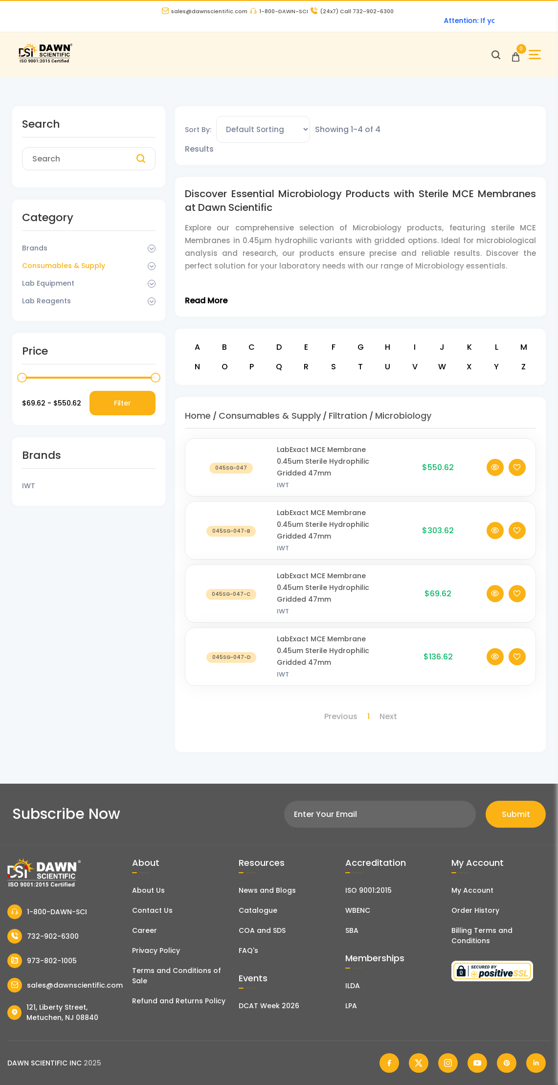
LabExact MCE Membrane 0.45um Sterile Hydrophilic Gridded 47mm (323, 474)
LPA (351, 1006)
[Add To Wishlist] (517, 480)
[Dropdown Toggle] (152, 248)
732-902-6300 (43, 936)
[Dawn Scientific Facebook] (389, 1063)
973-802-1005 (42, 960)
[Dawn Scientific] (45, 61)
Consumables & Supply (63, 266)
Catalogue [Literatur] (258, 910)
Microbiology (403, 415)
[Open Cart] (516, 55)
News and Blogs (267, 890)
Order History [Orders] (475, 910)
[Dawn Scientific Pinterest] (506, 1063)
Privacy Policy (156, 950)
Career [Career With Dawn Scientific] (144, 930)
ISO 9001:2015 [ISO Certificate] (368, 890)
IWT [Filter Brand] (28, 486)
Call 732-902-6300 (352, 11)
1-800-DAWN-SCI (279, 11)
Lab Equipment (48, 283)
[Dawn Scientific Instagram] (448, 1063)
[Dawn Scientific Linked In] (536, 1063)
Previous (340, 716)
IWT (283, 498)
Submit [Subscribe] (516, 814)
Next (388, 716)
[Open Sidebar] (535, 54)
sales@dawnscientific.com (204, 11)
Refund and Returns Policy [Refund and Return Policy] (178, 1001)
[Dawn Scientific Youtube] (477, 1063)
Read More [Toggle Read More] (206, 300)
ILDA (352, 986)
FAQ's (248, 950)
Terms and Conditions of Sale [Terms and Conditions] (176, 976)
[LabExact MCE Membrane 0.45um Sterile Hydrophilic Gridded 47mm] (230, 481)
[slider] (22, 378)
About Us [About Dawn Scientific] (148, 890)
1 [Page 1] (368, 716)
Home (198, 415)
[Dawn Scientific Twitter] (418, 1063)
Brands (34, 248)
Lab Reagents (46, 301)
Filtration (348, 415)
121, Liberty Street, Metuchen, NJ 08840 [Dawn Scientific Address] (52, 1012)
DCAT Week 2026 (269, 1006)
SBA (351, 930)
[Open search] (496, 55)
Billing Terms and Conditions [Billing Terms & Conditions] (482, 936)
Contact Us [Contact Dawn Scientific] (152, 910)
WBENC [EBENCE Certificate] (357, 910)
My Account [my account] (472, 890)
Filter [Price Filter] (122, 403)
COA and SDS (262, 930)
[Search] (141, 159)
